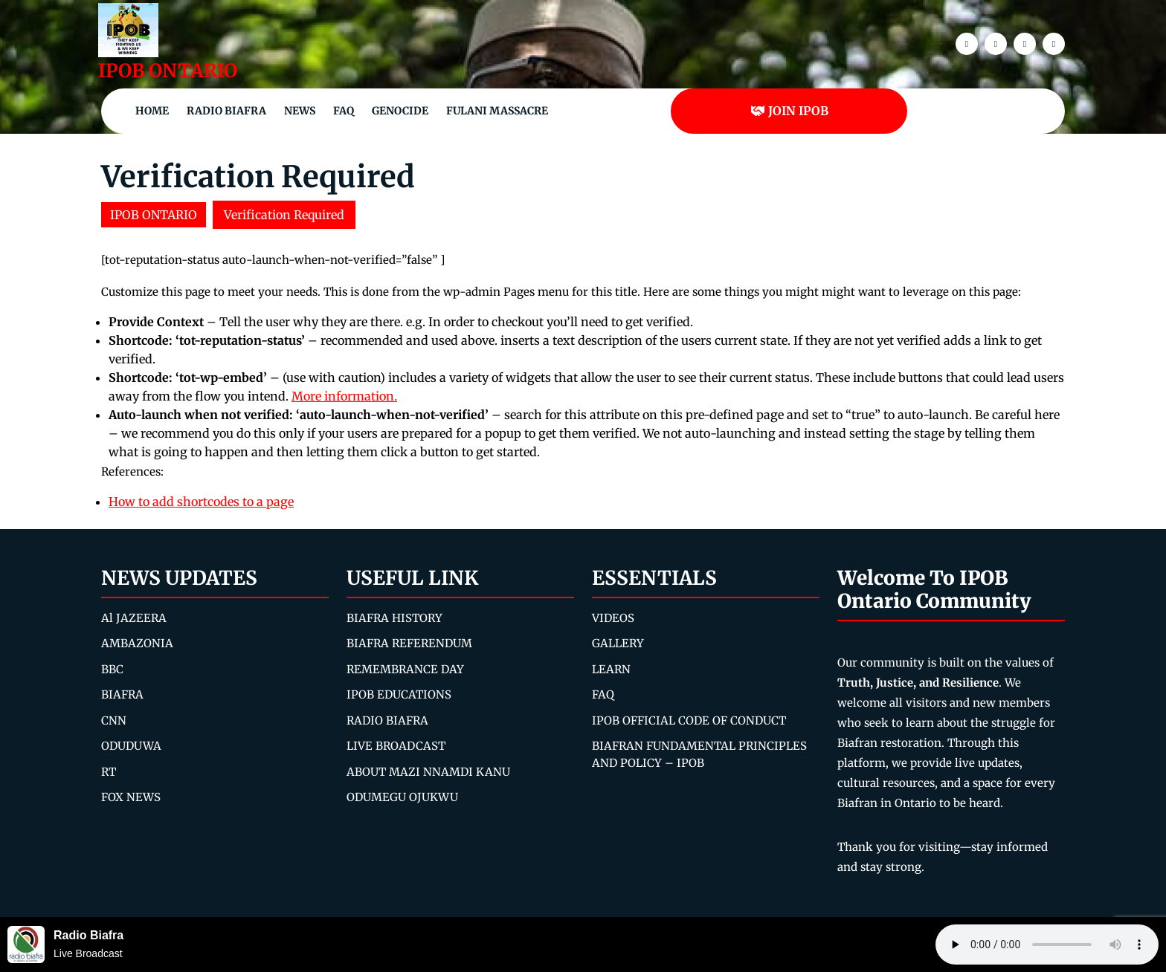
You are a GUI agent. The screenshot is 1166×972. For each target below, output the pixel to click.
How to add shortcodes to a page (201, 501)
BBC (112, 669)
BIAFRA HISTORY (394, 618)
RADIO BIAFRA (387, 720)
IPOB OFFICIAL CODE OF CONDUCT (689, 720)
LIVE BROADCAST (396, 746)
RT (108, 772)
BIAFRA (122, 694)
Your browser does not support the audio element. (1047, 944)
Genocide (400, 110)
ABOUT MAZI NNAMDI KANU (428, 772)
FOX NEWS (131, 797)
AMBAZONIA (137, 643)
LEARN (611, 669)
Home (152, 110)
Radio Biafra (226, 110)
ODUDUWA (131, 746)
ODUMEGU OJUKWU (402, 797)
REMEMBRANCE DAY (405, 669)
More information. (344, 396)
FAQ (343, 110)
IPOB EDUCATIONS (399, 694)
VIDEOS (613, 618)
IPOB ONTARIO (167, 70)
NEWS (299, 110)
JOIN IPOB (789, 110)
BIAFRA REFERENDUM (409, 643)
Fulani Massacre (497, 110)
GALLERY (618, 643)
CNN (113, 720)
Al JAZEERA (134, 618)
